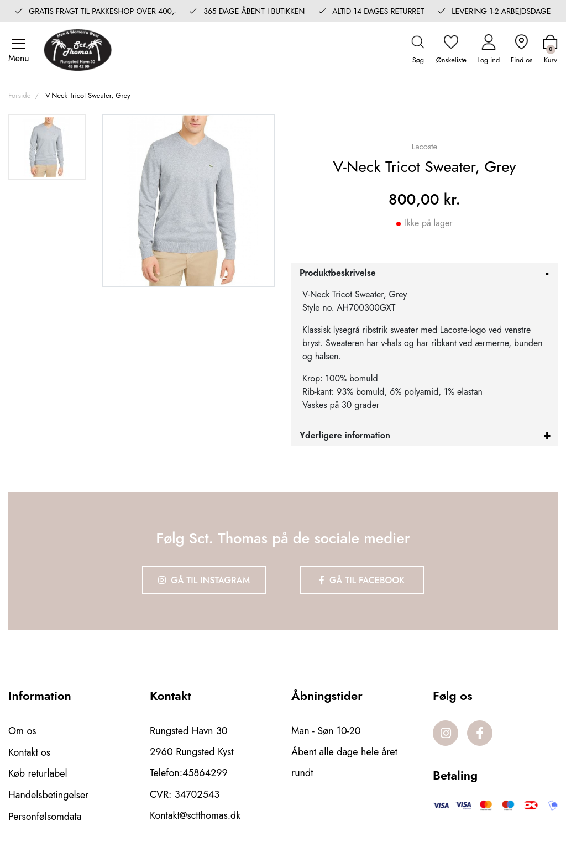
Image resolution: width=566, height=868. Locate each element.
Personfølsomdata (45, 815)
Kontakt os (29, 752)
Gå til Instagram (203, 580)
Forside (19, 96)
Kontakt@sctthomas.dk (195, 815)
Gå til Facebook (363, 580)
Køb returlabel (37, 773)
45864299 (205, 773)
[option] (47, 148)
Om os (22, 731)
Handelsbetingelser (48, 794)
